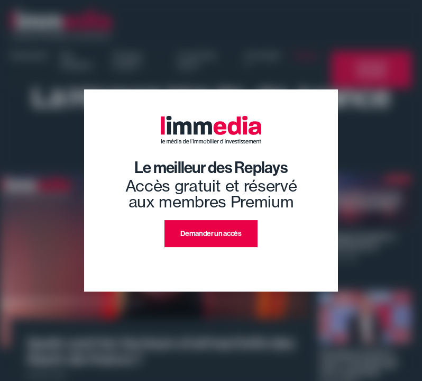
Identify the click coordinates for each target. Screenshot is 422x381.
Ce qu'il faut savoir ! (196, 60)
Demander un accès (210, 233)
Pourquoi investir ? (127, 60)
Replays (306, 55)
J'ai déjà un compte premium (211, 259)
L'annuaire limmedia (372, 69)
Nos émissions (76, 60)
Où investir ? (262, 60)
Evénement (29, 55)
